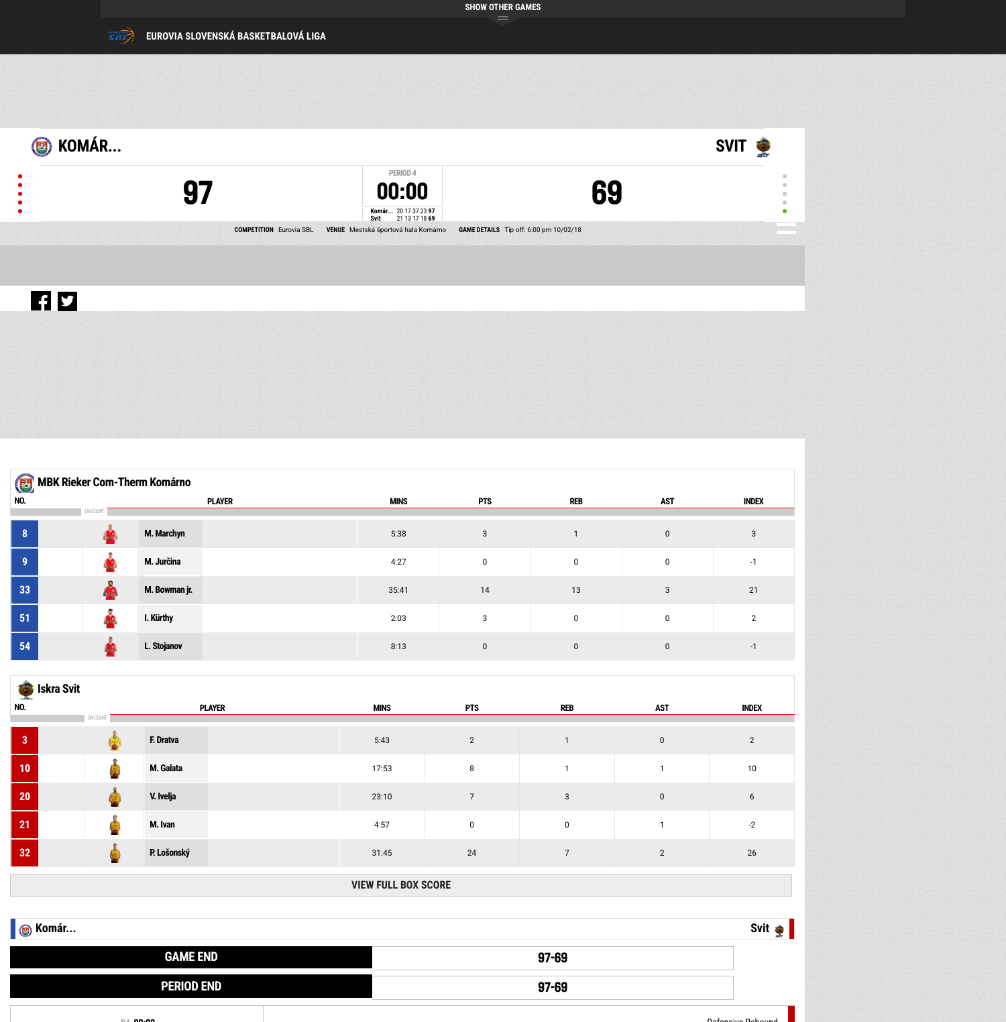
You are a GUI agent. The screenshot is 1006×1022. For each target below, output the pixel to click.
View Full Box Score (401, 884)
